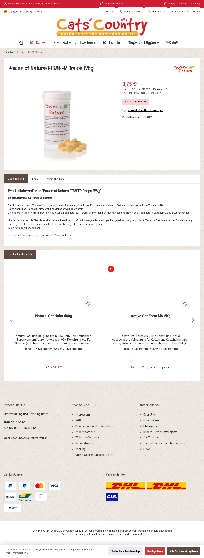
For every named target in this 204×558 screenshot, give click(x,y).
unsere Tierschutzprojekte (160, 432)
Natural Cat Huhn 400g (53, 321)
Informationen (150, 405)
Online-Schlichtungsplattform (94, 455)
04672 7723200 (16, 422)
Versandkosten (85, 443)
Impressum (82, 414)
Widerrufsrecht (85, 432)
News (147, 449)
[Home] (24, 48)
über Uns (149, 414)
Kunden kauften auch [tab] (20, 259)
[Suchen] (107, 11)
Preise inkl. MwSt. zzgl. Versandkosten (141, 98)
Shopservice (80, 405)
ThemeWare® (135, 534)
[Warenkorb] (185, 11)
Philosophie (150, 426)
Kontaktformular (36, 438)
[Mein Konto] (156, 11)
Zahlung (80, 449)
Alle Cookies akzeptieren (184, 551)
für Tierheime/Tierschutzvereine (164, 443)
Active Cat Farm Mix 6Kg (150, 321)
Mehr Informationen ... (17, 553)
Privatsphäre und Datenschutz (94, 426)
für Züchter (150, 437)
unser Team (151, 420)
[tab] (16, 184)
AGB (78, 420)
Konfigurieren (155, 551)
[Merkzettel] (130, 11)
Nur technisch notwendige (125, 551)
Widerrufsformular (87, 437)
